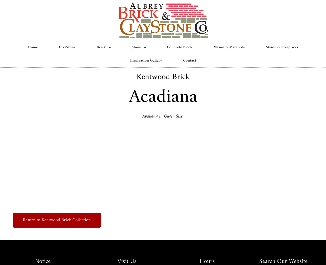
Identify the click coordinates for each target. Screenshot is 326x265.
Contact (189, 60)
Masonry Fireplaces (282, 47)
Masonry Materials (229, 47)
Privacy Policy (163, 255)
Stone (139, 47)
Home (33, 47)
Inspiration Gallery (146, 60)
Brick (104, 47)
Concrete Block (180, 47)
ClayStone (67, 47)
